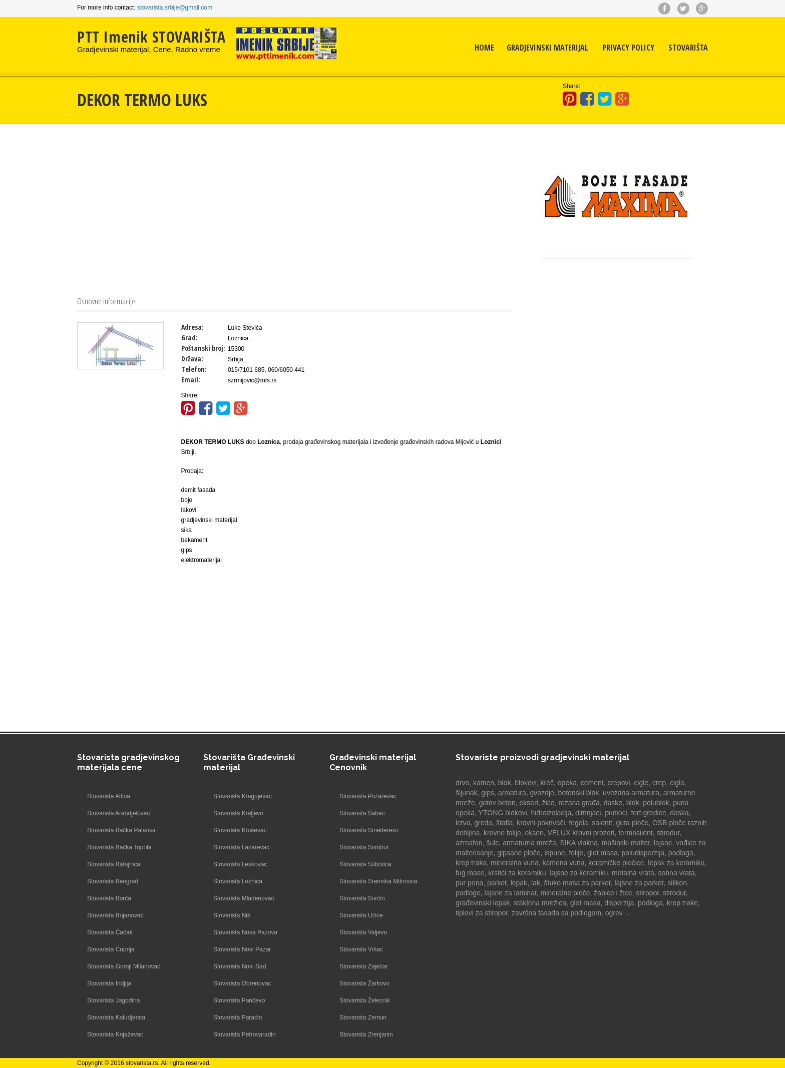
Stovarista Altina (108, 796)
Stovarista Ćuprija (111, 949)
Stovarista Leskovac (240, 864)
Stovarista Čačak (110, 932)
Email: (190, 379)
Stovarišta (688, 47)
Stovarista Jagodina (113, 1000)
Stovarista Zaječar (363, 966)
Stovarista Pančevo (239, 1000)
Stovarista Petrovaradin (244, 1034)
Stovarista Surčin (362, 898)
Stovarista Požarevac (367, 796)
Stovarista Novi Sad (239, 966)
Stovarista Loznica (237, 881)
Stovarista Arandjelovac (118, 813)
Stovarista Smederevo (369, 830)
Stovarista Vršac (361, 949)
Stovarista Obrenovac (242, 983)
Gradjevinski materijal (547, 47)
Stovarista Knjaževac (115, 1034)
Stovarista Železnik (364, 1000)
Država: (192, 358)
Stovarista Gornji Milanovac (123, 966)
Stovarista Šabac (362, 813)
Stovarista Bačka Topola (119, 847)
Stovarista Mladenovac (243, 898)
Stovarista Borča (109, 898)
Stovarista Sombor (364, 847)
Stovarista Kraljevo (238, 813)
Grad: (189, 337)
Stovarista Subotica (365, 864)
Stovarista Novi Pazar (242, 949)
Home (484, 47)
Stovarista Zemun (362, 1017)
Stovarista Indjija (109, 983)
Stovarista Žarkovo (364, 983)
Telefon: (194, 369)
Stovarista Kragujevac (242, 796)
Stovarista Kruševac (240, 830)
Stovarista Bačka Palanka (121, 830)
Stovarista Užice (361, 915)
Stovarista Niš (231, 915)
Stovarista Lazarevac (241, 847)
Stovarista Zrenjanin (366, 1034)
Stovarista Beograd (112, 881)
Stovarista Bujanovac (115, 915)
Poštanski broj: (203, 348)
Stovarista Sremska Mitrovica (378, 881)
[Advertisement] (293, 209)
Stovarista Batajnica (113, 864)
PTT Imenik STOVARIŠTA (151, 37)
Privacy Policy (628, 47)
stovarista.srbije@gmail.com (174, 7)
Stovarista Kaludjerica (116, 1017)
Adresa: (192, 327)
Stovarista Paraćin (237, 1017)
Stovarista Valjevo (363, 932)
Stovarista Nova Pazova (245, 932)
